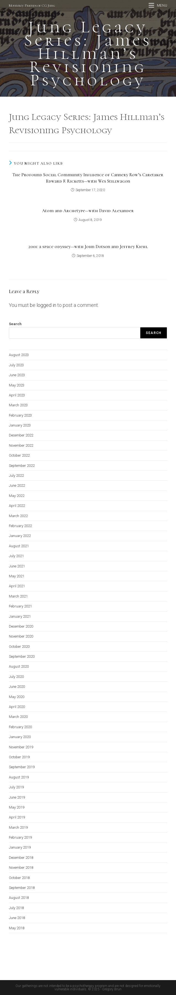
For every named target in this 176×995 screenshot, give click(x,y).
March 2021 (18, 596)
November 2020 (21, 636)
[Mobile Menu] (158, 5)
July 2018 (16, 908)
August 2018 (19, 898)
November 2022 (21, 445)
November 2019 (21, 747)
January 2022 (20, 536)
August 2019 (19, 777)
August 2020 (19, 666)
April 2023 (17, 395)
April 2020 (17, 707)
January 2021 (20, 616)
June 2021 (17, 566)
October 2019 (19, 757)
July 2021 (16, 556)
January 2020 (20, 737)
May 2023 (16, 385)
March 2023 (18, 405)
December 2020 (21, 626)
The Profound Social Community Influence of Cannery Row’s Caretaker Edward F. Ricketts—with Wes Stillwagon (87, 178)
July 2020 (16, 677)
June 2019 (17, 797)
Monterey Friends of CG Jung (32, 5)
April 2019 (17, 817)
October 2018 (19, 878)
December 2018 (21, 858)
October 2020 (19, 646)
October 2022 (19, 455)
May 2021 (16, 576)
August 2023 (19, 355)
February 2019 (20, 837)
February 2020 (20, 727)
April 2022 (17, 506)
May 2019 (16, 807)
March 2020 (18, 717)
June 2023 (17, 375)
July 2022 (16, 475)
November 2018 (21, 867)
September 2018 (22, 888)
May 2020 (16, 697)
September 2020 (22, 656)
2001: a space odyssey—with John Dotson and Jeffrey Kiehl (88, 246)
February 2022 (20, 526)
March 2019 (18, 827)
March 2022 (18, 516)
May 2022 (16, 496)
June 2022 (17, 485)
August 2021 (19, 546)
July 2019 (16, 787)
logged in (46, 305)
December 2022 (21, 435)
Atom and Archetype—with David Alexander (88, 211)
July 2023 (16, 365)
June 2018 (17, 918)
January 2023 (20, 425)
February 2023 (20, 415)
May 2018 (16, 928)
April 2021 (17, 586)
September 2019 (22, 767)
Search (15, 324)
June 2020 (17, 687)
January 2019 (20, 847)
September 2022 (22, 466)
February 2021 (20, 606)
